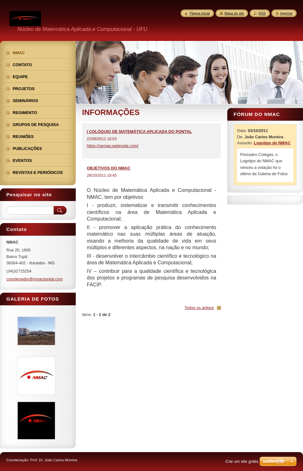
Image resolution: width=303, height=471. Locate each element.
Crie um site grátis (241, 461)
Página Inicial (199, 13)
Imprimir (286, 13)
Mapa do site (234, 13)
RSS (261, 13)
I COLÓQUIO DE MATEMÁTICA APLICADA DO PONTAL (139, 131)
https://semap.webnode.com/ (113, 145)
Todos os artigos (199, 307)
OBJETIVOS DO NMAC (108, 168)
